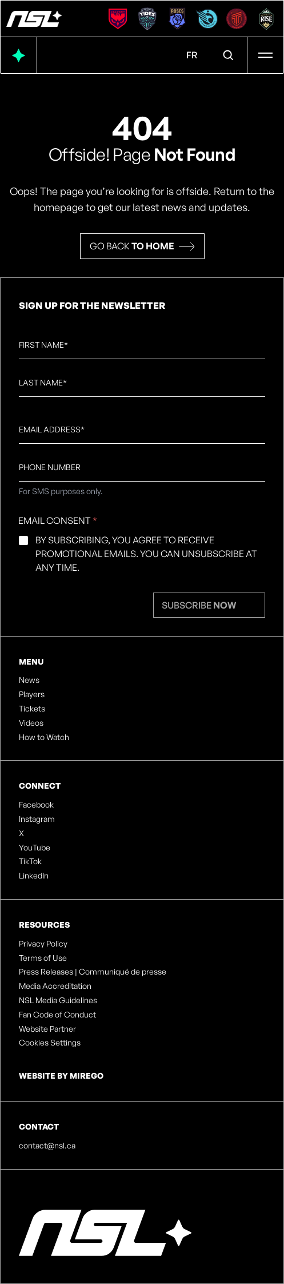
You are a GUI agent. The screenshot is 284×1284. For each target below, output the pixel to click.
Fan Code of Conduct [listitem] (57, 1014)
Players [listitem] (32, 694)
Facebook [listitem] (36, 804)
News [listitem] (29, 680)
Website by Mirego (61, 1075)
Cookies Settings (50, 1042)
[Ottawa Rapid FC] (206, 18)
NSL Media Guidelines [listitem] (58, 1000)
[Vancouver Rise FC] (266, 18)
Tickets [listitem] (32, 708)
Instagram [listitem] (37, 819)
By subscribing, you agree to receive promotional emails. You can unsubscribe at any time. (146, 553)
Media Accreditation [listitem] (55, 986)
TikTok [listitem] (30, 861)
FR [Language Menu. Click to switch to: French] (192, 55)
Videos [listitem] (31, 723)
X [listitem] (21, 833)
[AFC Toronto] (236, 18)
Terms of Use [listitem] (43, 958)
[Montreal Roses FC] (177, 18)
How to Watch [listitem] (44, 737)
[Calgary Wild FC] (117, 18)
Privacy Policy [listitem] (43, 943)
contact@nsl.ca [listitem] (47, 1145)
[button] (142, 246)
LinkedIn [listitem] (34, 875)
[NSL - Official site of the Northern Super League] (34, 19)
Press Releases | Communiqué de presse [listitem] (92, 971)
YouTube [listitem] (34, 847)
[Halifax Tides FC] (147, 18)
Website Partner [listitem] (47, 1028)
